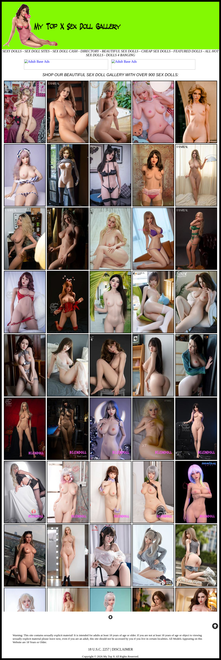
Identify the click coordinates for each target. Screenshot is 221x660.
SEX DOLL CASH (64, 51)
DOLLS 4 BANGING (120, 55)
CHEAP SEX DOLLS (155, 51)
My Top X (109, 656)
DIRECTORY (90, 51)
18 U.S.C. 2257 (98, 649)
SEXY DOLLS (12, 51)
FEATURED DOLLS (188, 51)
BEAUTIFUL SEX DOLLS (120, 51)
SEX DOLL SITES (37, 51)
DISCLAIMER (122, 649)
